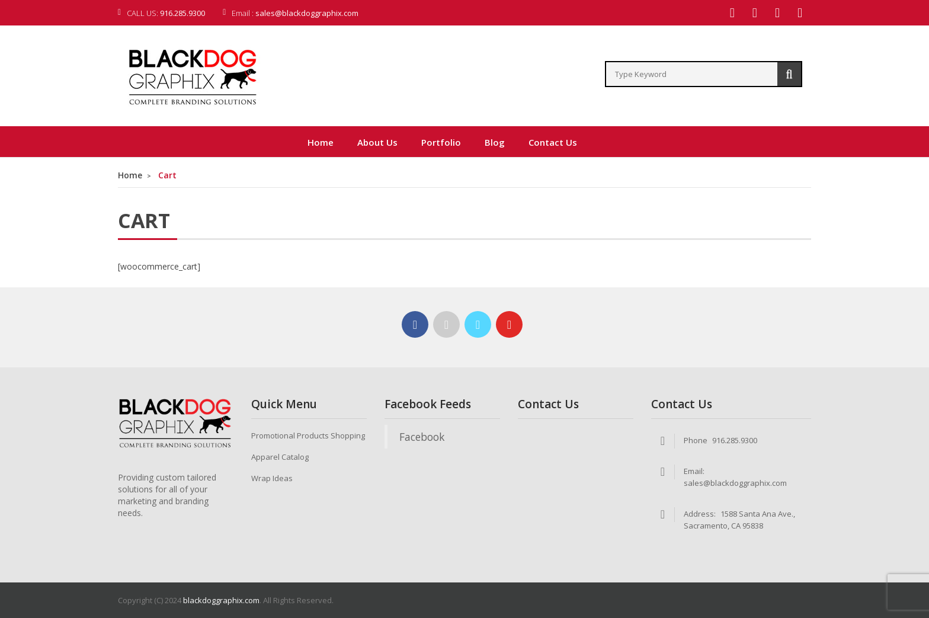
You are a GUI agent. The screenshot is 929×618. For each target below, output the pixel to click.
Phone (695, 440)
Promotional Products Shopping (308, 435)
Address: (700, 513)
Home (130, 175)
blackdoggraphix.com (221, 600)
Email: (694, 471)
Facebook (421, 437)
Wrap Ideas (272, 478)
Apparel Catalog (280, 457)
